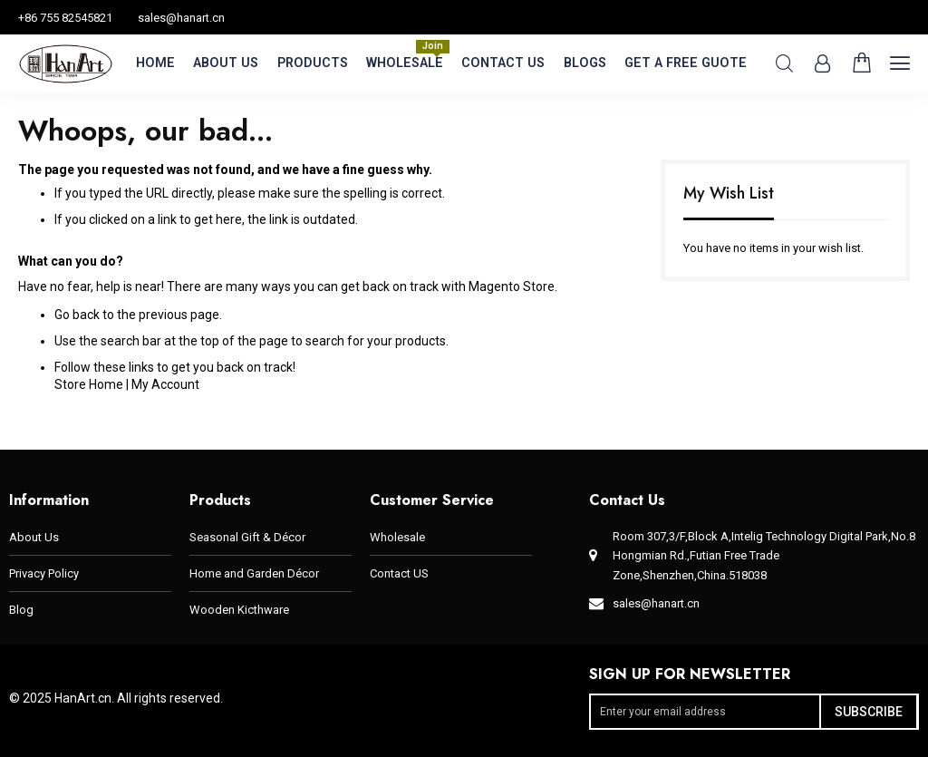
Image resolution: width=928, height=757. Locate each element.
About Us (34, 537)
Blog (21, 609)
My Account (165, 384)
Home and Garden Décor (254, 573)
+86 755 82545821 (65, 17)
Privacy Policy (44, 573)
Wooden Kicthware (239, 609)
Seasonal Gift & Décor (247, 537)
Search (784, 64)
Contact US (399, 573)
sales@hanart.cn (181, 17)
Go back (77, 314)
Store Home (88, 384)
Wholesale (397, 537)
